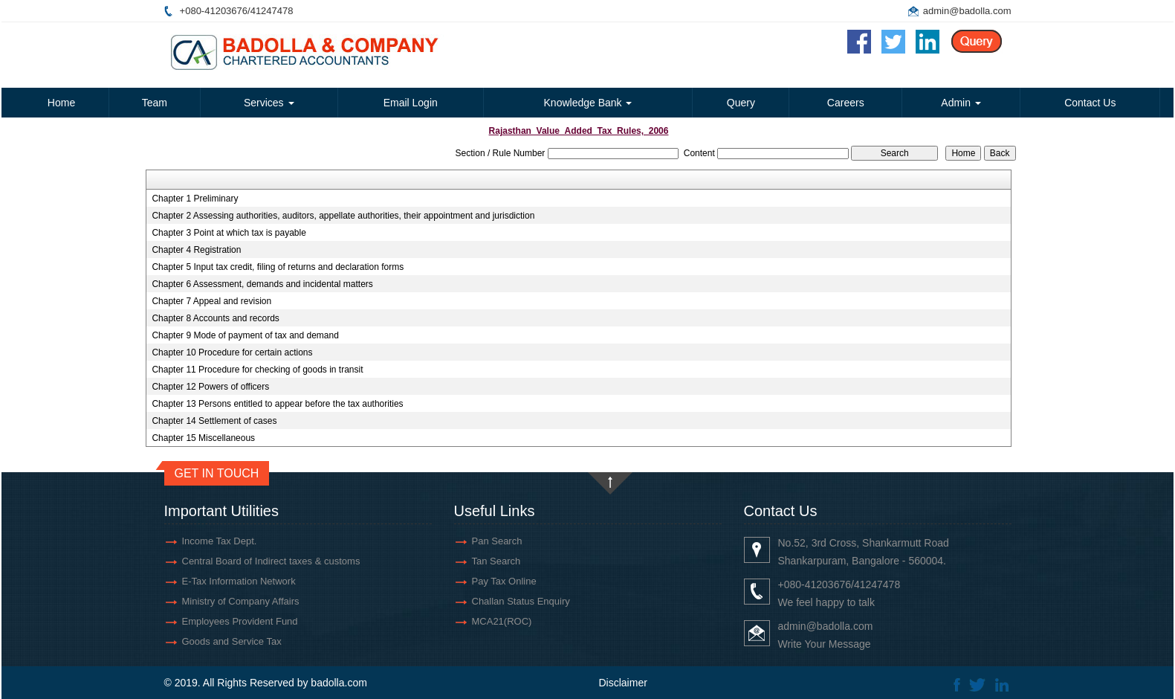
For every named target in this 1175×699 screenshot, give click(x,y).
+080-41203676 (213, 10)
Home (61, 103)
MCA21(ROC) (502, 621)
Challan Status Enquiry (521, 601)
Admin (961, 103)
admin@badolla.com (967, 10)
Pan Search (497, 541)
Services (269, 103)
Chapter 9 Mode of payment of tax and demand (245, 335)
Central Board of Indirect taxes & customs (271, 561)
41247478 (272, 10)
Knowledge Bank (588, 103)
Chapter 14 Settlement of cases (214, 421)
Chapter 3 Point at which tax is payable (228, 233)
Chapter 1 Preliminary (195, 198)
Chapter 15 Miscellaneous (203, 438)
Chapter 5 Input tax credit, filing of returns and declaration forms (278, 267)
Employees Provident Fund (240, 621)
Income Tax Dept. (219, 541)
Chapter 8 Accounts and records (215, 318)
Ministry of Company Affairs (241, 601)
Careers (845, 103)
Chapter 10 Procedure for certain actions (232, 352)
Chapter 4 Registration (196, 250)
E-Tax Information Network (239, 581)
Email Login (410, 103)
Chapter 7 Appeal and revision (211, 301)
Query (741, 103)
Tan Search (496, 561)
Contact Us (1090, 103)
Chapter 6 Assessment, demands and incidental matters (262, 284)
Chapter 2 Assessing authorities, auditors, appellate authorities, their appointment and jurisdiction (343, 215)
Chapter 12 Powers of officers (210, 386)
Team (154, 103)
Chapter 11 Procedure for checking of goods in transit (257, 369)
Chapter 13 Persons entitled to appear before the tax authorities (277, 404)
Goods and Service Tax (232, 641)
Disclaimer (623, 683)
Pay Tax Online (504, 581)
